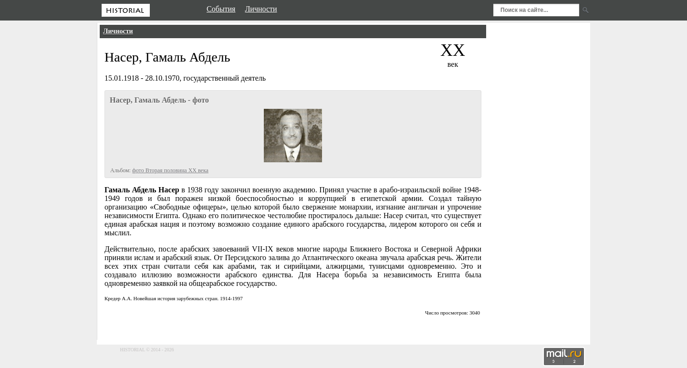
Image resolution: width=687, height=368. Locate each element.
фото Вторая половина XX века (170, 170)
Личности (118, 31)
